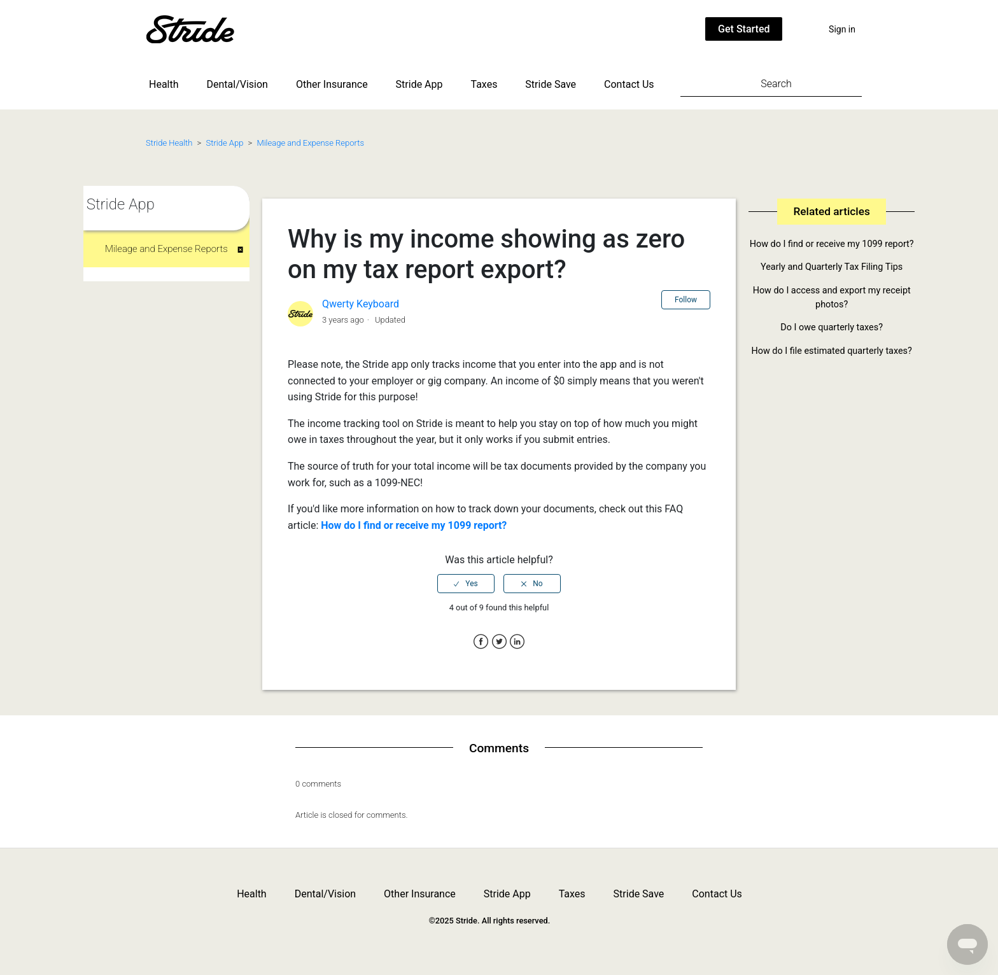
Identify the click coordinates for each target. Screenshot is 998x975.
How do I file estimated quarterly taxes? (832, 351)
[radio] (466, 583)
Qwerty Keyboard (360, 304)
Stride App (419, 84)
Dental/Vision (237, 84)
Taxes (484, 84)
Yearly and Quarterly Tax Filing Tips (832, 267)
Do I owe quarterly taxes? (831, 327)
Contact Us (629, 84)
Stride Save (550, 84)
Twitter (499, 642)
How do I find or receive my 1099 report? (414, 525)
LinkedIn (517, 642)
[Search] (771, 83)
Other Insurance (332, 84)
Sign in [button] (842, 29)
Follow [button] (686, 299)
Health (164, 84)
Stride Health (169, 143)
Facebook (481, 642)
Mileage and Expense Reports (310, 143)
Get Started (744, 29)
